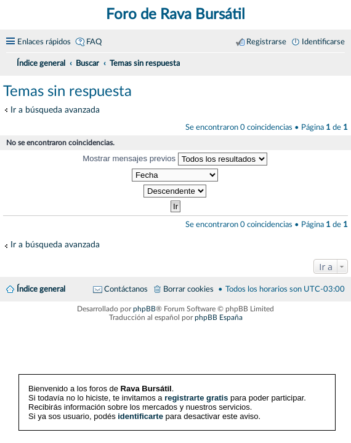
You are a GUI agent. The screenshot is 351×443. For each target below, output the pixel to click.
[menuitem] (340, 61)
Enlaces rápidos (44, 42)
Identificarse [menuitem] (323, 42)
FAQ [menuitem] (94, 42)
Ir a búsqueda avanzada (55, 109)
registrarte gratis (196, 397)
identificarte (140, 416)
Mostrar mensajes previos (175, 159)
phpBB (144, 309)
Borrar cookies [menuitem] (188, 289)
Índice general (41, 289)
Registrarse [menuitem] (266, 42)
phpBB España (219, 317)
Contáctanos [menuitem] (126, 289)
